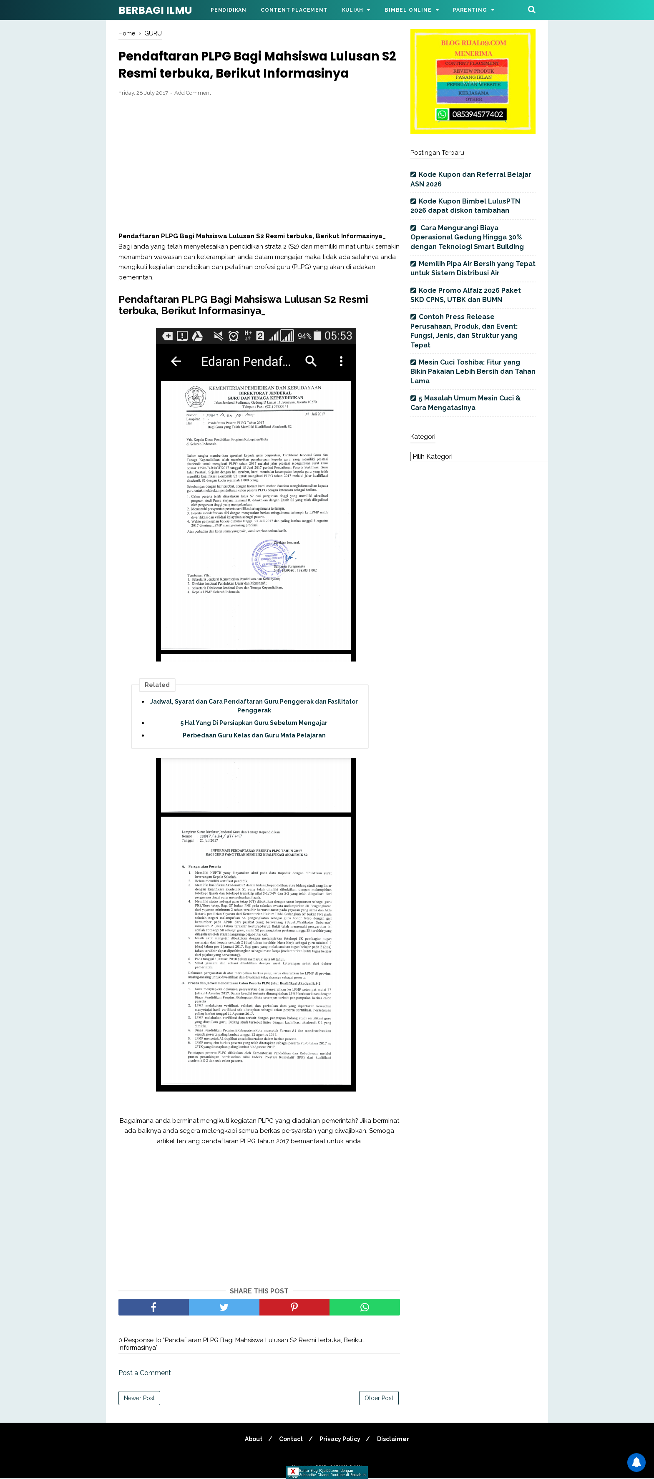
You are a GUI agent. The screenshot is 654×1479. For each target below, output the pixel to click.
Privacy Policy (340, 1440)
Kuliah (352, 10)
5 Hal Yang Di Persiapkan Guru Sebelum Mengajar (254, 724)
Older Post (379, 1399)
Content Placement (294, 10)
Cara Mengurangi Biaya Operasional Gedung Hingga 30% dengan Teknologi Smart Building (467, 237)
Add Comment (192, 94)
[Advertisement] (259, 165)
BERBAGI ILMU (155, 10)
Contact (290, 1440)
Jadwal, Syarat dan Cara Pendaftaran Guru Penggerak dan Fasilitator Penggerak (254, 707)
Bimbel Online (408, 10)
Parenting (470, 10)
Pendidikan (229, 10)
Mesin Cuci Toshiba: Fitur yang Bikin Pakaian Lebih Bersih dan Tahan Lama (473, 371)
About (252, 1440)
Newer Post (139, 1399)
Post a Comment (144, 1374)
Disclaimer (395, 1440)
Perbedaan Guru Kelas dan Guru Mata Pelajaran (254, 736)
